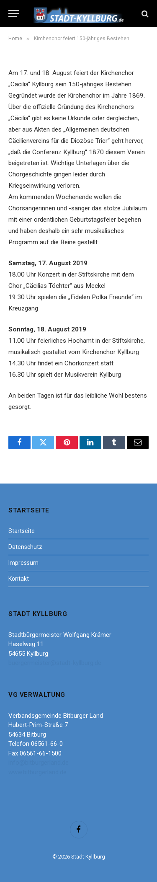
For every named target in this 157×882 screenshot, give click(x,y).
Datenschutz (25, 546)
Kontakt (18, 578)
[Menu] (13, 13)
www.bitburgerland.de (37, 772)
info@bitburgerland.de (38, 762)
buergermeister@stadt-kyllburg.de (54, 663)
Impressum (23, 562)
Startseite (21, 531)
